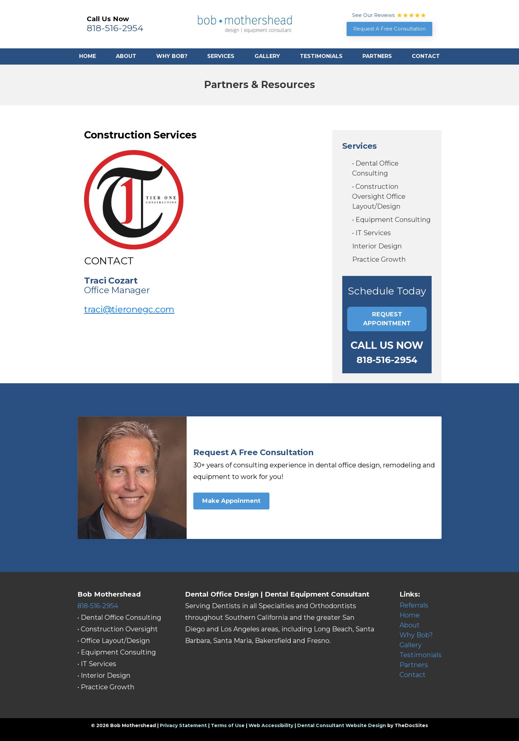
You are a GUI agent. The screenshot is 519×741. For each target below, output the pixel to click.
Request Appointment (387, 319)
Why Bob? (171, 56)
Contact (426, 56)
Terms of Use (228, 725)
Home (87, 56)
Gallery (267, 56)
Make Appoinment (231, 500)
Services (220, 56)
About (126, 56)
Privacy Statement (183, 725)
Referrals (414, 605)
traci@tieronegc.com (129, 309)
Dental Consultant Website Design (341, 725)
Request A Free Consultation (389, 29)
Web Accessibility (271, 725)
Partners (377, 56)
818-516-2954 (115, 28)
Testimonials (321, 56)
